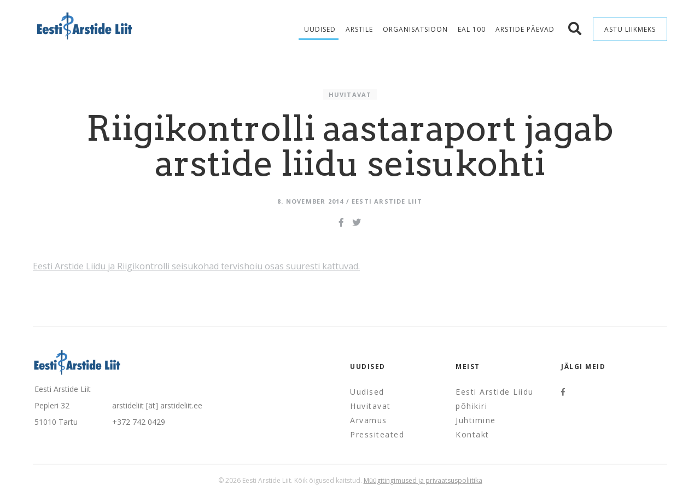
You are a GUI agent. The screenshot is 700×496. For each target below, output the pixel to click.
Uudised (320, 29)
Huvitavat (350, 94)
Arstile (359, 29)
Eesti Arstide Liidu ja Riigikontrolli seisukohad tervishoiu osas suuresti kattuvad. (196, 266)
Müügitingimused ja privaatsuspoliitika (423, 480)
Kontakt (472, 434)
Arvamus (368, 420)
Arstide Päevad (525, 29)
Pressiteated (377, 434)
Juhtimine (476, 420)
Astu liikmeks (630, 29)
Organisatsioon (415, 29)
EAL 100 (472, 29)
